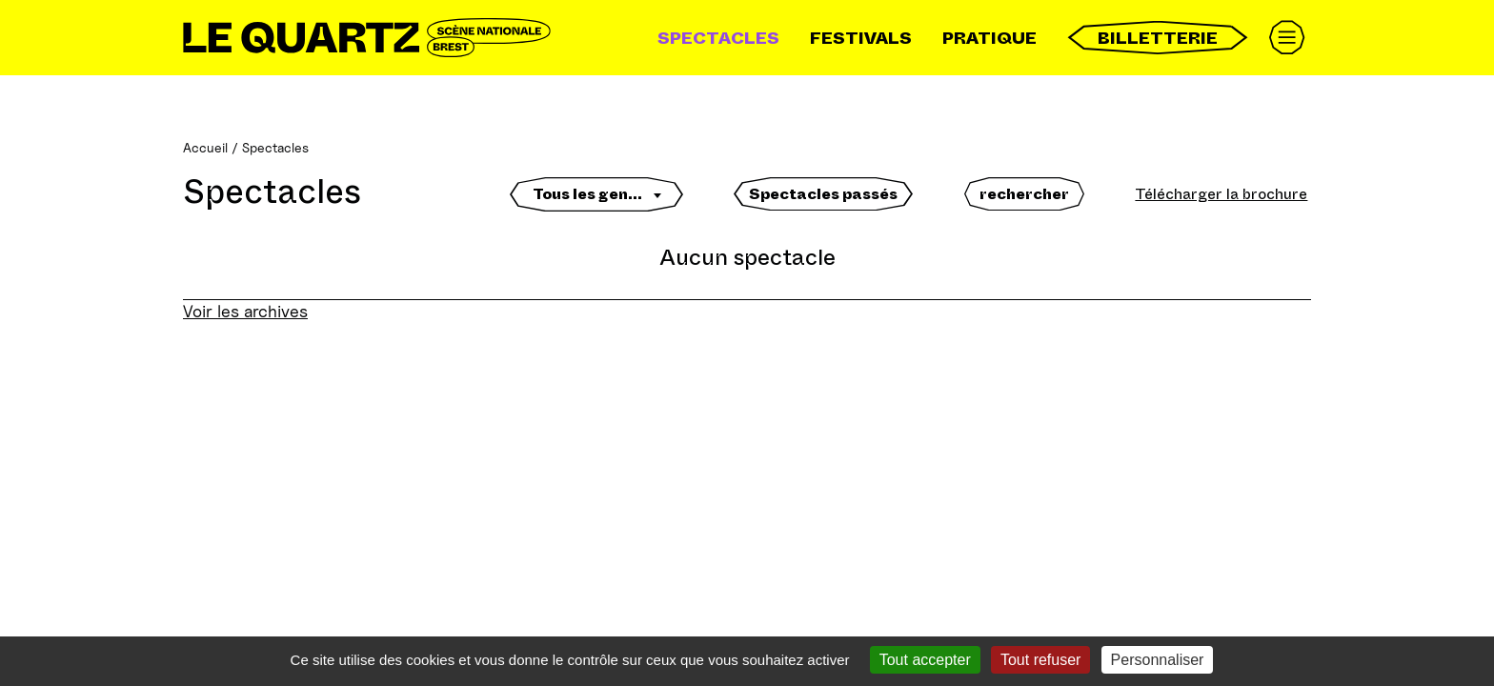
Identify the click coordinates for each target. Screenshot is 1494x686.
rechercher (1024, 194)
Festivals (861, 38)
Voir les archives (245, 311)
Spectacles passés (823, 194)
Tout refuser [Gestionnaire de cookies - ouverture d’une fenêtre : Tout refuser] (1040, 660)
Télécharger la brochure (1221, 194)
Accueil (205, 147)
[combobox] (596, 200)
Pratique (989, 38)
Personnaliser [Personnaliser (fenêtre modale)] (1157, 660)
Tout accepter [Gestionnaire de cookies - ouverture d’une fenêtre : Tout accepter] (925, 660)
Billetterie (1157, 37)
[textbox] (596, 194)
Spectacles (718, 38)
